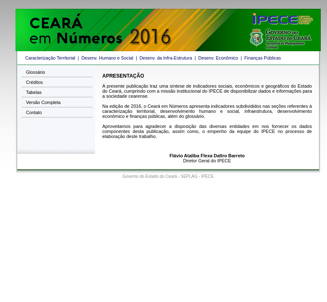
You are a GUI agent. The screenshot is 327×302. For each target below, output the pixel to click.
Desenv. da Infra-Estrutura (166, 57)
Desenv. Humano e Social (107, 57)
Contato (34, 112)
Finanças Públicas (262, 57)
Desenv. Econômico (218, 57)
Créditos (34, 82)
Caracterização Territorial (50, 57)
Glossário (35, 72)
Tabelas (34, 92)
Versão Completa (43, 102)
